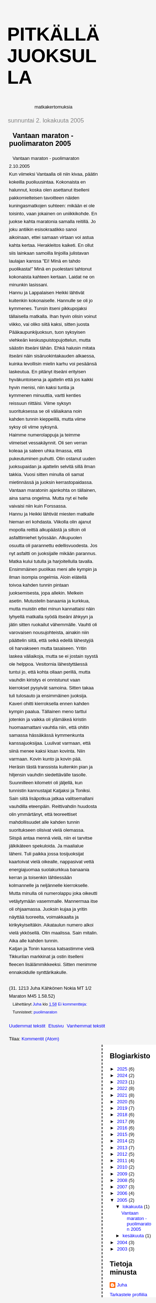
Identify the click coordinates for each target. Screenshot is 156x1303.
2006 (123, 1193)
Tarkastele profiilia (128, 1294)
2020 (123, 1101)
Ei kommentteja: (73, 1004)
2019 (123, 1108)
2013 (123, 1147)
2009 (123, 1174)
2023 (123, 1082)
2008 (123, 1180)
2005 (123, 1200)
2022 (123, 1088)
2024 (123, 1075)
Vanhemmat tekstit (86, 1026)
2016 (123, 1128)
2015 (123, 1134)
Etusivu (56, 1026)
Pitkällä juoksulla (53, 56)
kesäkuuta (134, 1235)
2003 (123, 1249)
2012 (123, 1154)
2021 (123, 1095)
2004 (123, 1242)
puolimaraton (45, 1012)
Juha (122, 1285)
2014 (123, 1140)
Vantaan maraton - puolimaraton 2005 (41, 139)
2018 (123, 1114)
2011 (123, 1160)
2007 (123, 1186)
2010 (123, 1167)
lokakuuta (133, 1206)
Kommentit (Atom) (40, 1038)
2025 (123, 1069)
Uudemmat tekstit (27, 1026)
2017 (123, 1121)
